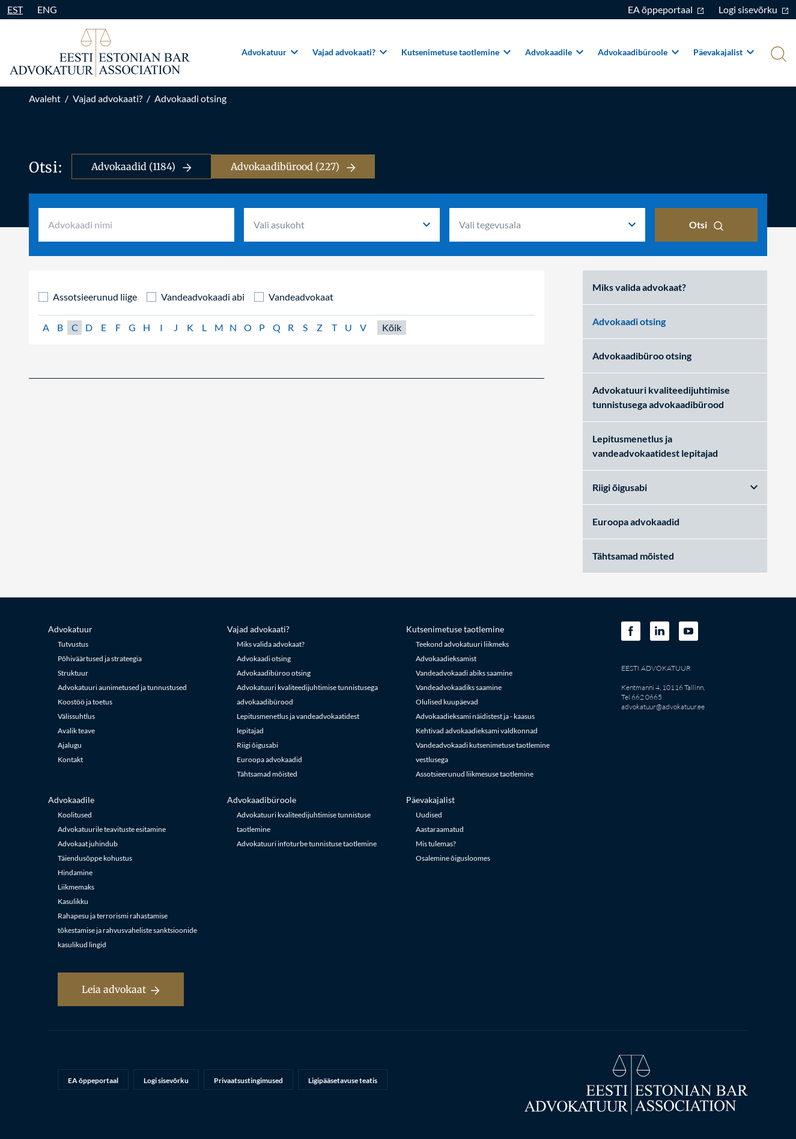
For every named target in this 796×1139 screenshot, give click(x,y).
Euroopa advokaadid (635, 521)
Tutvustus (73, 644)
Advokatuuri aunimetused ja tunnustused (122, 687)
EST (15, 9)
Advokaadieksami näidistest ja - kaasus (475, 716)
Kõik (391, 327)
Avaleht (45, 98)
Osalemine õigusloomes (453, 858)
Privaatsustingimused (248, 1080)
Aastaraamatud (440, 829)
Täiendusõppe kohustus (95, 858)
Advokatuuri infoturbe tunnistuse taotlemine (307, 843)
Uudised (429, 814)
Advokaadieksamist (446, 658)
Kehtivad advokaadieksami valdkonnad (477, 730)
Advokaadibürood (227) (293, 166)
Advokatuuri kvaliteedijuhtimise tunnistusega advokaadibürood (661, 397)
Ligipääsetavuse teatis (342, 1080)
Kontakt (70, 759)
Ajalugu (70, 745)
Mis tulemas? (436, 843)
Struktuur (73, 672)
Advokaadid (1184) (141, 166)
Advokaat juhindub (88, 843)
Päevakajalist (723, 52)
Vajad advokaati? (349, 52)
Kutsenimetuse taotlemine (456, 52)
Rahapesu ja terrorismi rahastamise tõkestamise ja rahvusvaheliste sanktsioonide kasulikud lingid (127, 930)
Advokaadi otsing (190, 98)
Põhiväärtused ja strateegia (100, 658)
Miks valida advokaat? (639, 287)
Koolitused (75, 814)
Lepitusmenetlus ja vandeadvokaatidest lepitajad (655, 446)
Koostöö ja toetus (85, 701)
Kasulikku (73, 901)
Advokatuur (270, 52)
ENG (47, 9)
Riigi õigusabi (675, 487)
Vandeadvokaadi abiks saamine (464, 672)
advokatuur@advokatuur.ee (663, 706)
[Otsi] (777, 55)
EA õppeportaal (666, 9)
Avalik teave (76, 730)
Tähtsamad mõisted (633, 555)
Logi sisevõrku (754, 9)
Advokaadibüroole (638, 52)
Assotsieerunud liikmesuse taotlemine (474, 773)
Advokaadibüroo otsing (641, 355)
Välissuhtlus (76, 716)
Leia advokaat (121, 989)
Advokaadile (554, 52)
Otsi (706, 225)
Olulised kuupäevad (447, 701)
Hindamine (75, 872)
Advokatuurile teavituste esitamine (112, 829)
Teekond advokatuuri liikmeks (462, 644)
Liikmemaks (76, 886)
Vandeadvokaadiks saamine (459, 687)
